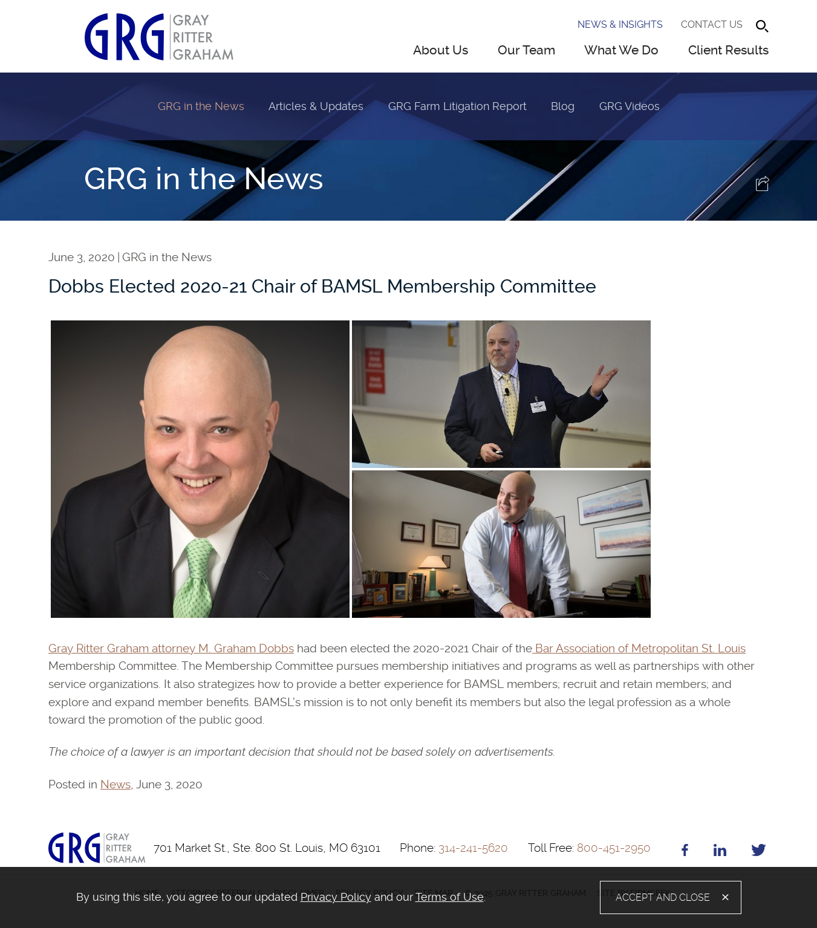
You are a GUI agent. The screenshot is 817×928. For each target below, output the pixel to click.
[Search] (762, 26)
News (115, 784)
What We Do (621, 49)
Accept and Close (663, 897)
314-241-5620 (454, 848)
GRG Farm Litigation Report (457, 106)
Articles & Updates (316, 106)
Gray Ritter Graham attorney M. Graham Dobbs (171, 648)
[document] (293, 897)
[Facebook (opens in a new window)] (685, 852)
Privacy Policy (336, 897)
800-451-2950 (589, 848)
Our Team (526, 49)
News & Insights (620, 24)
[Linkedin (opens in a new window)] (720, 852)
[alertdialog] (408, 897)
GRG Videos (629, 106)
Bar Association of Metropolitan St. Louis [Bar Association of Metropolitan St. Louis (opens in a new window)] (639, 648)
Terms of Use (449, 897)
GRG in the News (201, 106)
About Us (440, 49)
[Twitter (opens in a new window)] (759, 852)
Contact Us (712, 24)
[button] (763, 187)
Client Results (728, 49)
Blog (563, 106)
